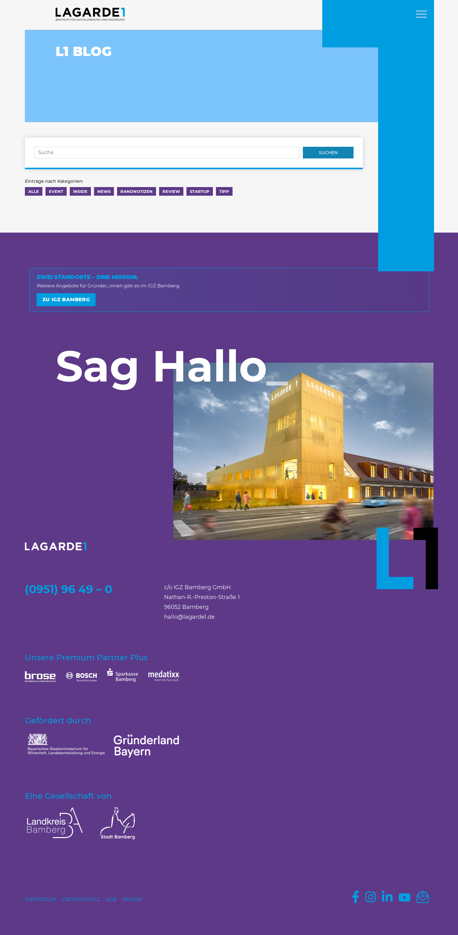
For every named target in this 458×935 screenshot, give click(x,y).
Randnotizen (136, 191)
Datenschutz (81, 899)
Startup (199, 191)
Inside (80, 191)
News (104, 191)
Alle (33, 191)
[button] (421, 14)
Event (56, 191)
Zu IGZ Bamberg (66, 299)
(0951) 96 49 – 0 (68, 589)
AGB (111, 899)
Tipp (224, 191)
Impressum (40, 899)
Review (171, 191)
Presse (132, 899)
